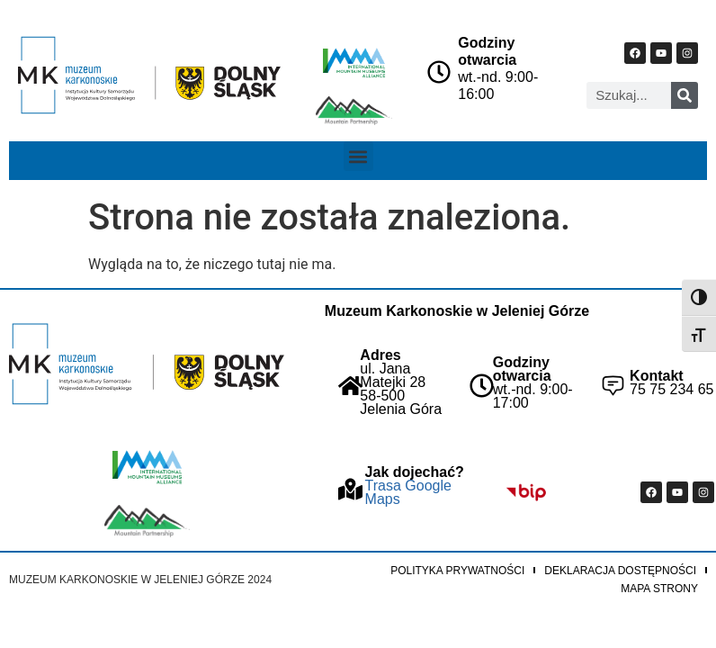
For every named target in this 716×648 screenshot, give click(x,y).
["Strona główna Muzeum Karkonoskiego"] (146, 364)
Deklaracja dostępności (620, 570)
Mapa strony (659, 588)
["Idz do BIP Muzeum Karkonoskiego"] (526, 491)
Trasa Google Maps (408, 492)
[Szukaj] (684, 95)
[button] (358, 156)
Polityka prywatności (457, 570)
